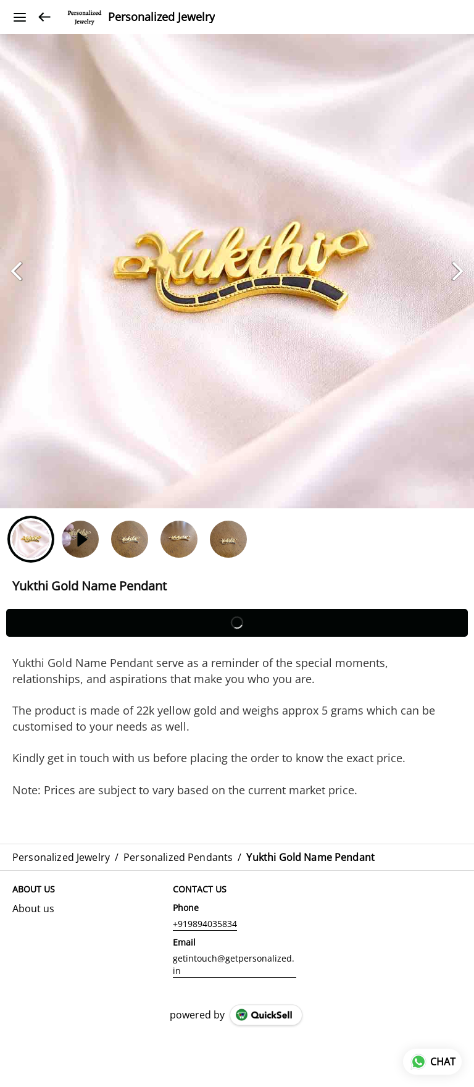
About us (33, 908)
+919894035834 (205, 924)
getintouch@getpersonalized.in (233, 964)
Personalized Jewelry (161, 17)
